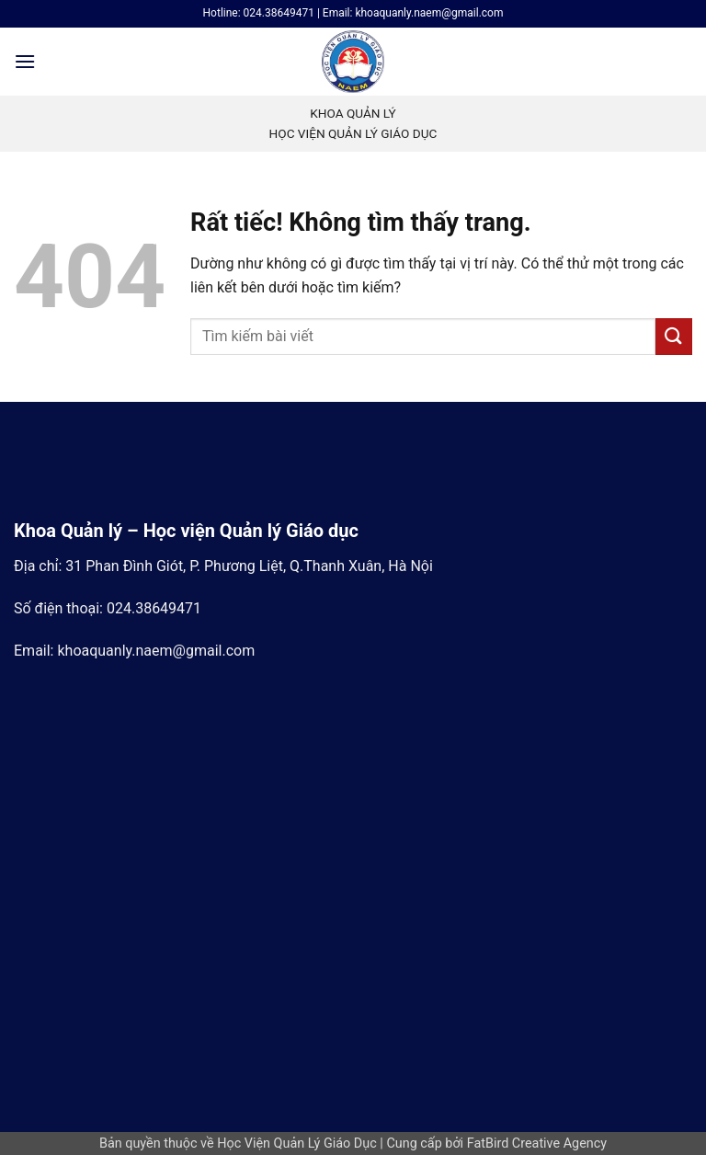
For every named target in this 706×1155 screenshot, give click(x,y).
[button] (25, 61)
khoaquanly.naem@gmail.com (156, 650)
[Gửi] (673, 336)
